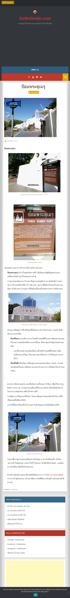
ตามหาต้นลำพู (54, 475)
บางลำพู (12, 489)
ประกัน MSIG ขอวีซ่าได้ (16, 515)
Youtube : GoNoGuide (15, 540)
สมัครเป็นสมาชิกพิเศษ (15, 519)
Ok (35, 595)
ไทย (16, 489)
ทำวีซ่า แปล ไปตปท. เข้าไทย (18, 506)
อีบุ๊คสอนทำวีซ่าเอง (14, 524)
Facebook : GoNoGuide (16, 544)
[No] (67, 592)
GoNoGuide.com (35, 18)
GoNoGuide (35, 92)
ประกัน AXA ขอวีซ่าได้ (16, 511)
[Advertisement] (35, 47)
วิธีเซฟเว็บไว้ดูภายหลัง (16, 553)
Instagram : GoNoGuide (16, 548)
